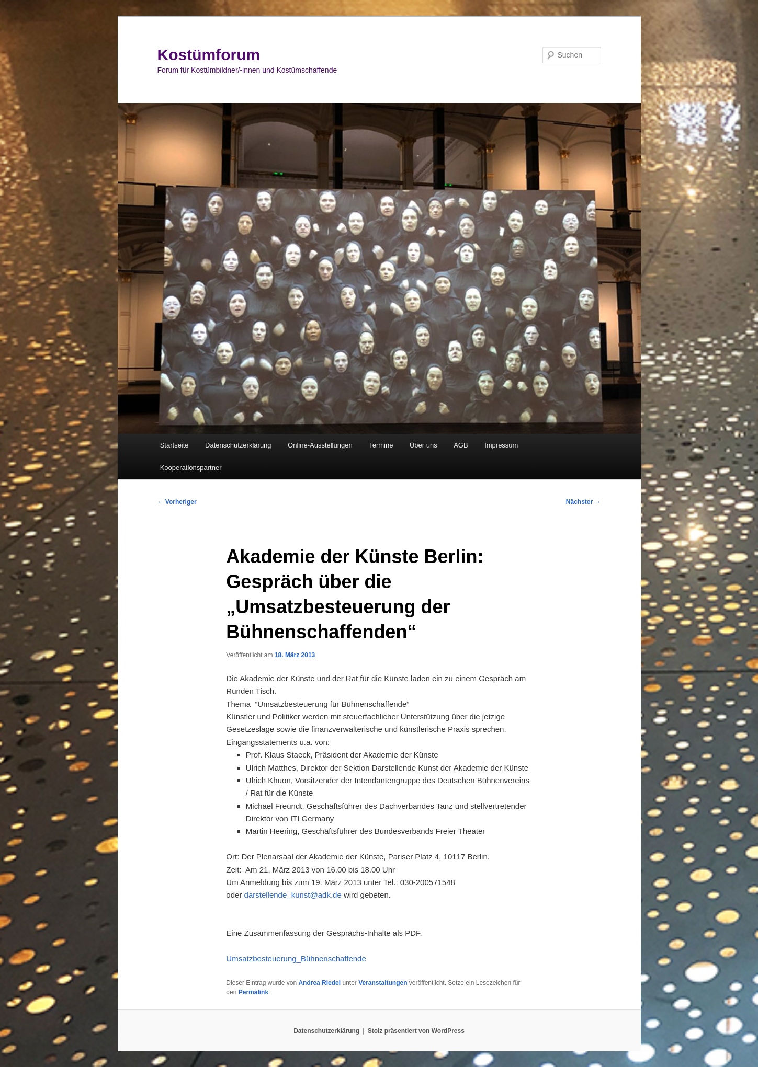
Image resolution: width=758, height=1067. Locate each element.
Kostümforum (209, 54)
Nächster (583, 502)
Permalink (253, 992)
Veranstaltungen (382, 982)
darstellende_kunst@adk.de (293, 894)
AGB (461, 445)
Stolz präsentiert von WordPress (416, 1031)
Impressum (501, 445)
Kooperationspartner (191, 468)
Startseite (174, 445)
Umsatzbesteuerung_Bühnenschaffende (296, 958)
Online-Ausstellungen (320, 445)
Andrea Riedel (319, 982)
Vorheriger (177, 502)
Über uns (423, 445)
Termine (381, 445)
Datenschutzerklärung (238, 445)
